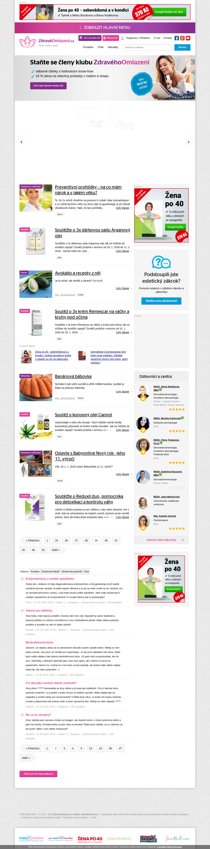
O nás (157, 38)
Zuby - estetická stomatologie (134, 123)
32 (23, 549)
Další (188, 142)
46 (33, 549)
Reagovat (73, 604)
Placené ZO (112, 38)
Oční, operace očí (128, 141)
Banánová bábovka (73, 376)
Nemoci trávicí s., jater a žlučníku (51, 132)
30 (106, 540)
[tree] (74, 661)
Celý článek (122, 207)
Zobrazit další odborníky (161, 539)
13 (90, 749)
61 (43, 549)
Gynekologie (125, 136)
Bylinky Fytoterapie (53, 113)
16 (56, 540)
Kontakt (168, 38)
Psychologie (125, 127)
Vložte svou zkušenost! (161, 300)
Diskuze (27, 572)
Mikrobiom (124, 145)
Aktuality (113, 47)
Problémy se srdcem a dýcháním (51, 136)
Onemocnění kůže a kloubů (48, 141)
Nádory (37, 127)
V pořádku (162, 847)
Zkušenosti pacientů (99, 572)
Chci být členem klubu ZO (48, 85)
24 (100, 749)
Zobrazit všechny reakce (92, 604)
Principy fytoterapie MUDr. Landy (51, 123)
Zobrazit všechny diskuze (38, 775)
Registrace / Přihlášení (138, 38)
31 (116, 540)
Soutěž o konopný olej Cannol (83, 415)
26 (66, 540)
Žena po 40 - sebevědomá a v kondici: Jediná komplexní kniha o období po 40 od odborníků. (53, 355)
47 (120, 749)
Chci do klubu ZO (92, 38)
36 (110, 749)
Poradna (88, 47)
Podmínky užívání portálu (75, 817)
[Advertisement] (161, 340)
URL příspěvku (115, 604)
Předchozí (21, 142)
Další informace (174, 847)
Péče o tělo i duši (134, 113)
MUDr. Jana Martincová (86, 814)
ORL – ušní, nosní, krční (132, 150)
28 (86, 540)
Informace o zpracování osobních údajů (41, 817)
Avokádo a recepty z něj (78, 273)
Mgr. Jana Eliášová (65, 294)
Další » (57, 550)
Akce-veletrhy (126, 132)
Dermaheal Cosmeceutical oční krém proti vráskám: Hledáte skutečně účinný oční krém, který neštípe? (109, 357)
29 (96, 540)
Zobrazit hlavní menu (105, 27)
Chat (101, 47)
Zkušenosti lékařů (68, 572)
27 (76, 540)
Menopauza (39, 145)
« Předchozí (31, 540)
